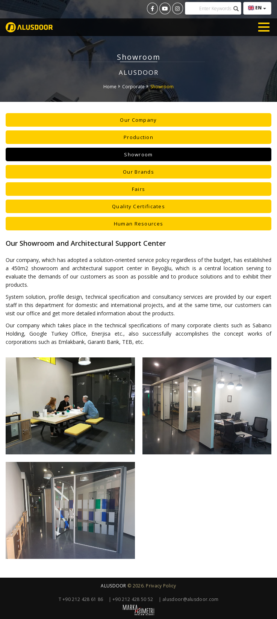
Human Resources (138, 223)
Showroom (162, 86)
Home (110, 86)
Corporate (133, 86)
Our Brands (138, 171)
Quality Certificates (138, 206)
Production (138, 137)
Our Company (138, 120)
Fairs (138, 189)
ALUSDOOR (113, 586)
